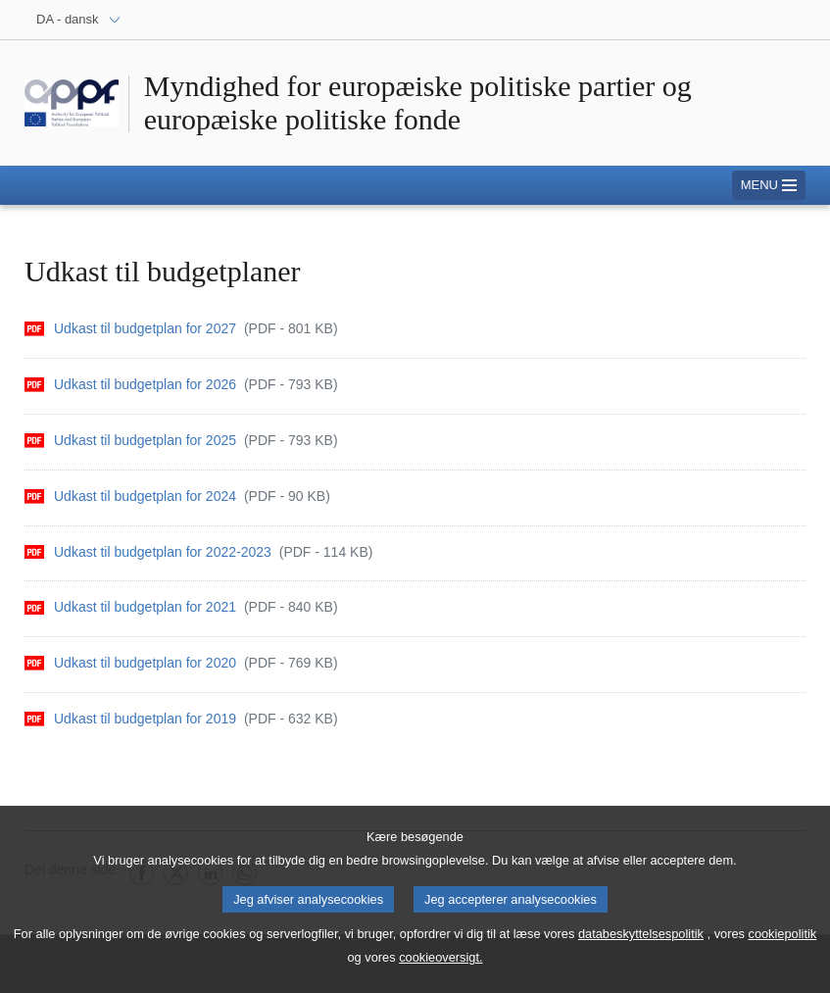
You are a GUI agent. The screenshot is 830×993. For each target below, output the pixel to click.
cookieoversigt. (440, 963)
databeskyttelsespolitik (641, 939)
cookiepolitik (782, 939)
